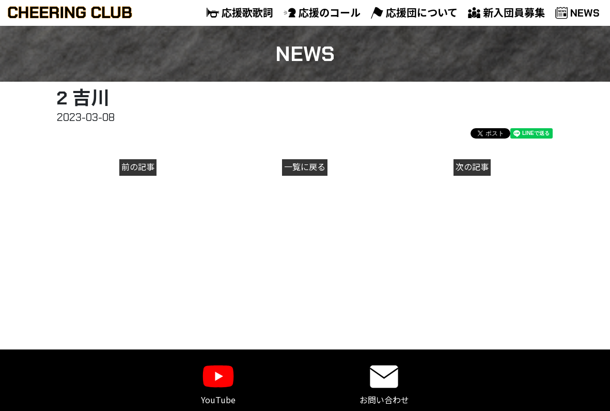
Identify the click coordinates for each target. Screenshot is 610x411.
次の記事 (472, 167)
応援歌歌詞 (240, 13)
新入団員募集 (506, 13)
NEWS (577, 13)
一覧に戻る (304, 167)
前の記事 (137, 167)
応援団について (414, 13)
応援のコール (322, 13)
